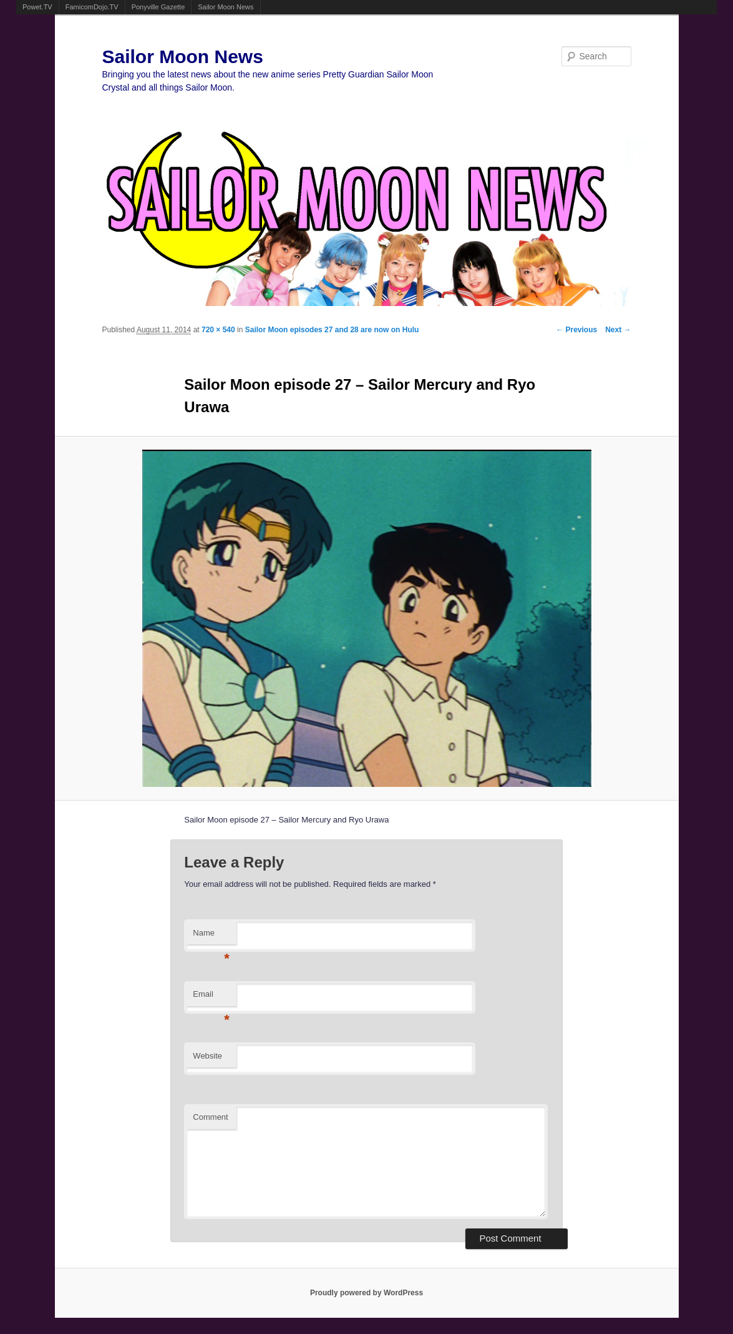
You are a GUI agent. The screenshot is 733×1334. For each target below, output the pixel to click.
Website (207, 1055)
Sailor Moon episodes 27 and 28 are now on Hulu (332, 329)
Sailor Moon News (225, 7)
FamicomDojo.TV (92, 7)
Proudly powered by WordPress (366, 1292)
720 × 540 (218, 329)
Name (211, 936)
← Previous (576, 329)
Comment (210, 1117)
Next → (618, 329)
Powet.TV (37, 7)
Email (211, 997)
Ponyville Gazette (158, 7)
